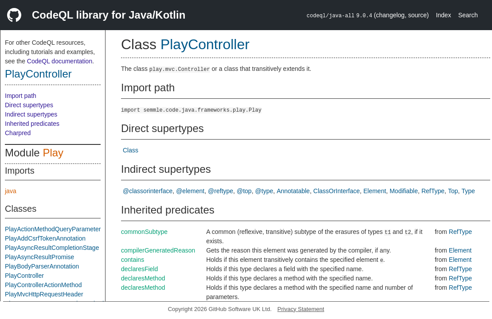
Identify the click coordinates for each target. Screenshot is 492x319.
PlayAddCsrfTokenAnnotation (45, 238)
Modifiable (404, 191)
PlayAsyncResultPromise (39, 257)
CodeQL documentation (59, 61)
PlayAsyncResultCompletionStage (52, 247)
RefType (433, 191)
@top (244, 191)
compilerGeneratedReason (158, 250)
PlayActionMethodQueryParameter (53, 229)
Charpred (18, 132)
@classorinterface (147, 191)
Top (453, 191)
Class (130, 150)
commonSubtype (144, 231)
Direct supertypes (29, 105)
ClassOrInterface (336, 191)
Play (53, 153)
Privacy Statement (300, 309)
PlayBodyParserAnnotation (42, 266)
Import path (20, 95)
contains (132, 259)
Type (468, 191)
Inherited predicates (32, 123)
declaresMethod (143, 278)
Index (443, 15)
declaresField (139, 268)
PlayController (38, 74)
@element (190, 191)
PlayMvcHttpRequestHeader (44, 294)
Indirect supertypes (31, 114)
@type (264, 191)
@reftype (220, 191)
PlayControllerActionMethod (43, 284)
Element (374, 191)
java (10, 191)
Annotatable (293, 191)
